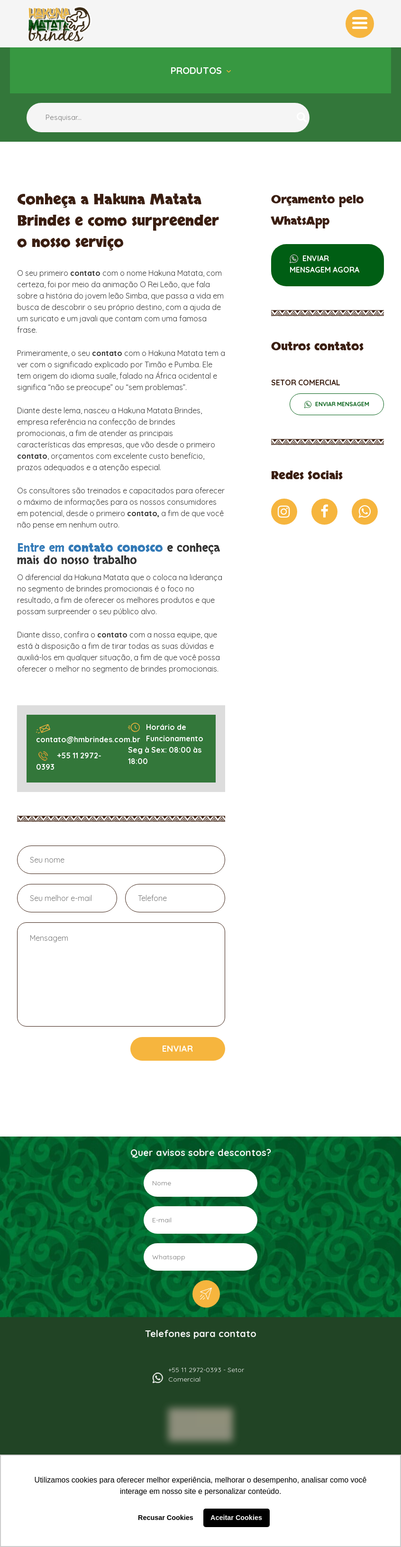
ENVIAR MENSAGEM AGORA (324, 264)
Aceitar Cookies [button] (236, 1517)
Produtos (198, 70)
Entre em (92, 548)
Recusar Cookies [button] (165, 1517)
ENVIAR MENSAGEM (341, 404)
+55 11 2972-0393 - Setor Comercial (206, 1374)
